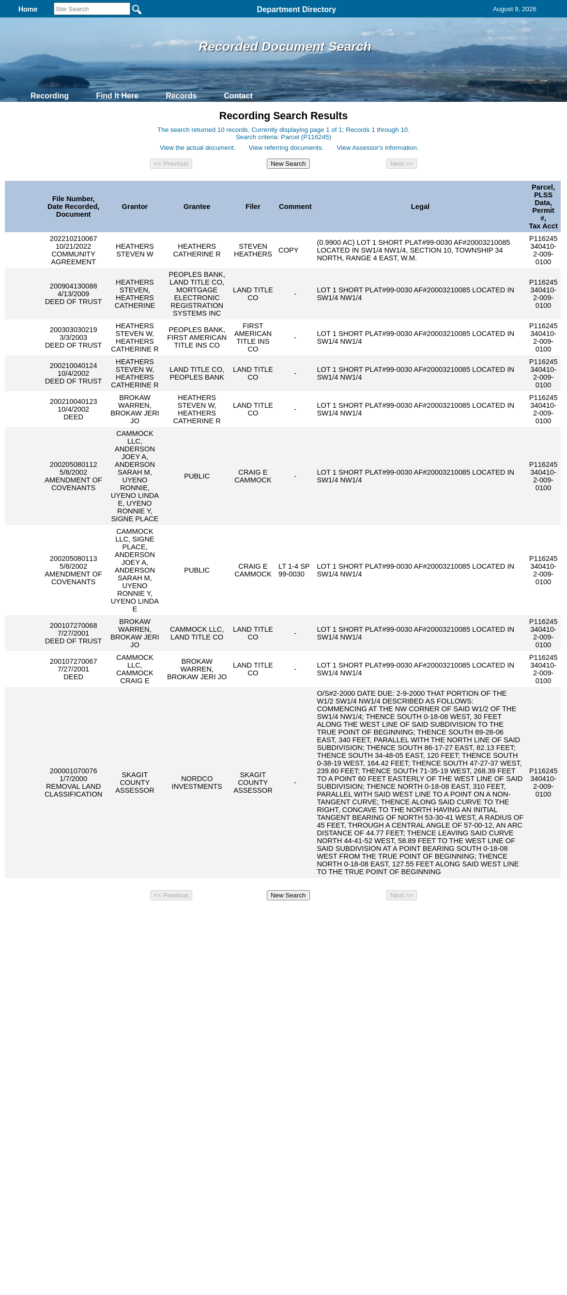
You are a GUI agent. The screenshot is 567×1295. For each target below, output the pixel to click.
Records (181, 96)
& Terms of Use (315, 919)
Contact (238, 96)
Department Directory (297, 9)
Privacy (279, 919)
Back (151, 919)
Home (190, 919)
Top (122, 919)
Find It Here (117, 96)
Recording (50, 96)
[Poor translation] (35, 1079)
